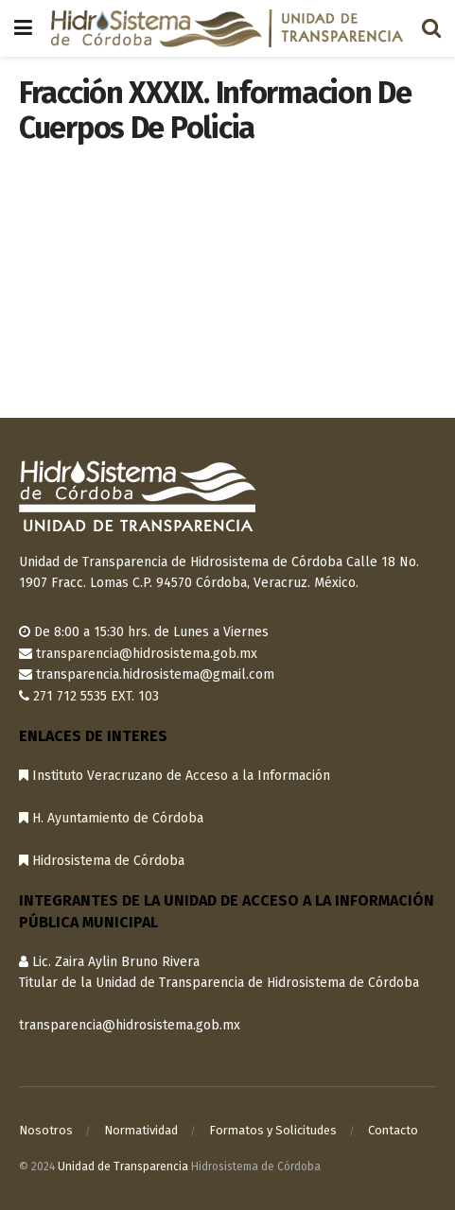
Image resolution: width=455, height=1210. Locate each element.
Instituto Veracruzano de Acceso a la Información (174, 776)
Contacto (393, 1130)
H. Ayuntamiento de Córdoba (111, 818)
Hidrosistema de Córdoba (101, 861)
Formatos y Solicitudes (273, 1130)
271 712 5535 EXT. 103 (96, 696)
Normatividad (141, 1130)
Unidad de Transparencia (123, 1166)
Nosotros (46, 1130)
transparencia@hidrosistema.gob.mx (146, 654)
